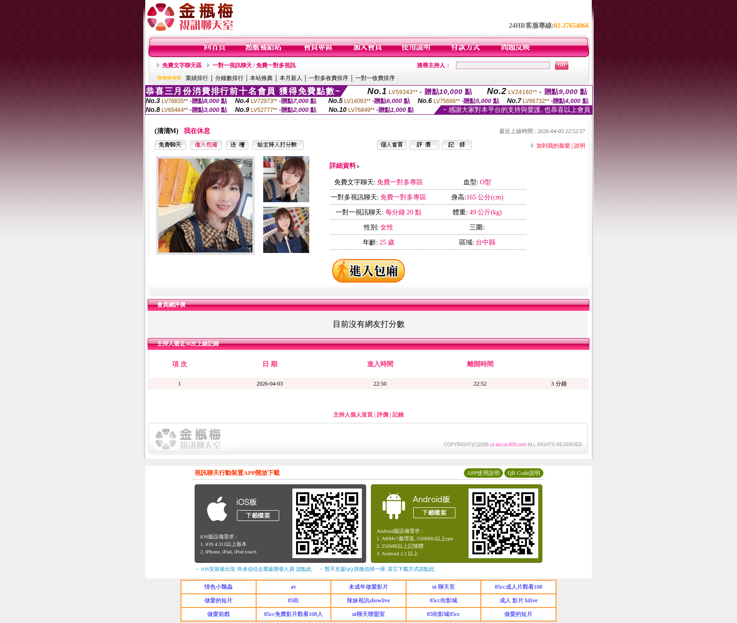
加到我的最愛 (553, 145)
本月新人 (291, 78)
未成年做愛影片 (368, 587)
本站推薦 (261, 78)
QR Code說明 (524, 473)
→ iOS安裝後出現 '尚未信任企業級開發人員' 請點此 (253, 569)
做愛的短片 (218, 600)
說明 (579, 145)
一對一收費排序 (375, 78)
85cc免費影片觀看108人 (293, 614)
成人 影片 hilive (519, 600)
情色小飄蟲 (218, 587)
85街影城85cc (443, 614)
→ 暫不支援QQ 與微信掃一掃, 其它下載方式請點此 (376, 569)
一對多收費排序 (328, 78)
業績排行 (197, 78)
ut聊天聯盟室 (368, 614)
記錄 (398, 414)
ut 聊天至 (443, 587)
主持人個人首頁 (353, 414)
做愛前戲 (218, 614)
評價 (382, 414)
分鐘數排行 (229, 78)
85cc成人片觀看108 (518, 587)
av (293, 587)
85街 (293, 600)
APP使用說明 (483, 473)
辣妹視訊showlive (368, 600)
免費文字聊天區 (182, 65)
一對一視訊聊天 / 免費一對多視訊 (254, 65)
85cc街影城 (443, 600)
